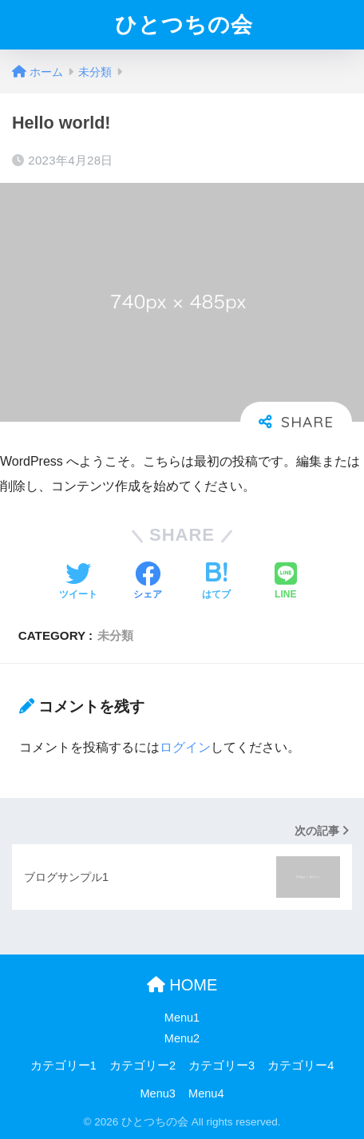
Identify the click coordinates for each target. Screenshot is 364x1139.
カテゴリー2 (142, 1065)
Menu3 (158, 1093)
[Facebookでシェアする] (147, 582)
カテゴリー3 (221, 1065)
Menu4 (206, 1093)
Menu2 (182, 1038)
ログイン (185, 747)
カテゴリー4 (300, 1065)
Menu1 (182, 1017)
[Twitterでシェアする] (78, 582)
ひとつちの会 (184, 24)
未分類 (115, 635)
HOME (182, 985)
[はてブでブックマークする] (216, 582)
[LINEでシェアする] (286, 582)
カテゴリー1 (63, 1065)
